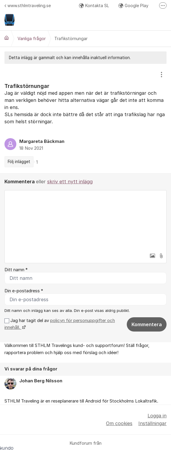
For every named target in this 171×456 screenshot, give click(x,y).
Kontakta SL (94, 5)
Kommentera (147, 324)
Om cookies (119, 423)
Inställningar (152, 423)
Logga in (157, 416)
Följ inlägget (19, 161)
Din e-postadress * (23, 291)
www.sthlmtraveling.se (27, 5)
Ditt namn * (16, 269)
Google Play (133, 5)
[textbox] (85, 220)
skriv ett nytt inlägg (70, 181)
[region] (85, 118)
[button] (152, 256)
